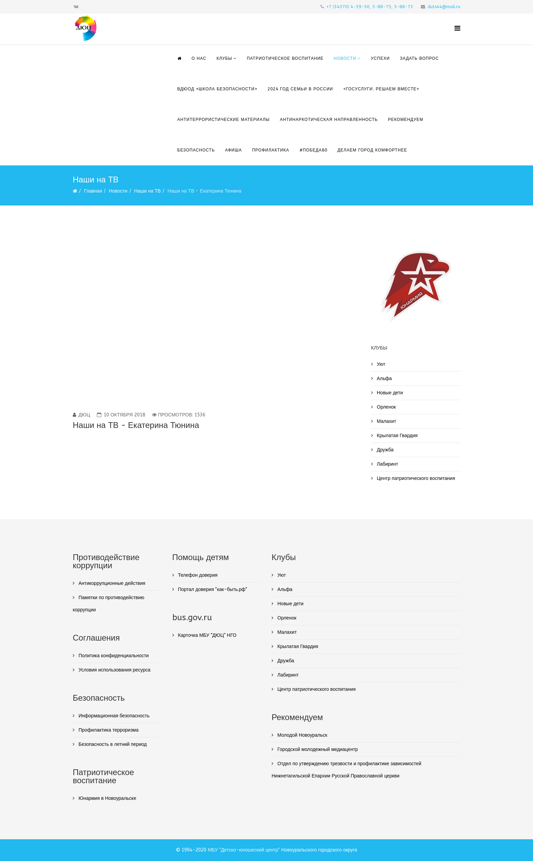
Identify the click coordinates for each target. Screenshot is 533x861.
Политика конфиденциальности (113, 656)
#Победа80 (313, 150)
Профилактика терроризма (108, 730)
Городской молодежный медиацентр (317, 749)
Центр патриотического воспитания (415, 478)
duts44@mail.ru (444, 6)
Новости (345, 58)
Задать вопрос (419, 58)
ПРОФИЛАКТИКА (270, 150)
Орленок (386, 407)
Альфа (384, 378)
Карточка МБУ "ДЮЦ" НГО (207, 635)
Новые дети (389, 393)
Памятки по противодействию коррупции (108, 604)
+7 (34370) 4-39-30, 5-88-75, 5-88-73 (369, 6)
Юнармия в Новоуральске (106, 798)
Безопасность (196, 150)
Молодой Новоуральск (301, 735)
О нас (199, 58)
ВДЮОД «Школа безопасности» (217, 89)
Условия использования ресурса (114, 670)
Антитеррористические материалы (223, 119)
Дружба (385, 450)
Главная (93, 191)
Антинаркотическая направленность (329, 119)
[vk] (76, 7)
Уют (380, 364)
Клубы (224, 58)
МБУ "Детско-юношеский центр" (244, 850)
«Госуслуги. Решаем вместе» (381, 89)
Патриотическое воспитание (285, 58)
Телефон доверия (197, 575)
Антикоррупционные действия (111, 583)
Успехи (380, 58)
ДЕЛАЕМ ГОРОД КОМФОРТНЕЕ (372, 150)
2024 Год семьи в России (300, 89)
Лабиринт (387, 464)
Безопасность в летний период (112, 744)
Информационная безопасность (113, 716)
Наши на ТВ (147, 191)
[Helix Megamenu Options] (457, 28)
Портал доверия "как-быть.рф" (212, 589)
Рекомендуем (406, 119)
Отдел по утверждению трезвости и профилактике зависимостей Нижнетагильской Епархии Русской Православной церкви (346, 770)
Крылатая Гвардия (397, 435)
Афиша (233, 150)
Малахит (386, 421)
